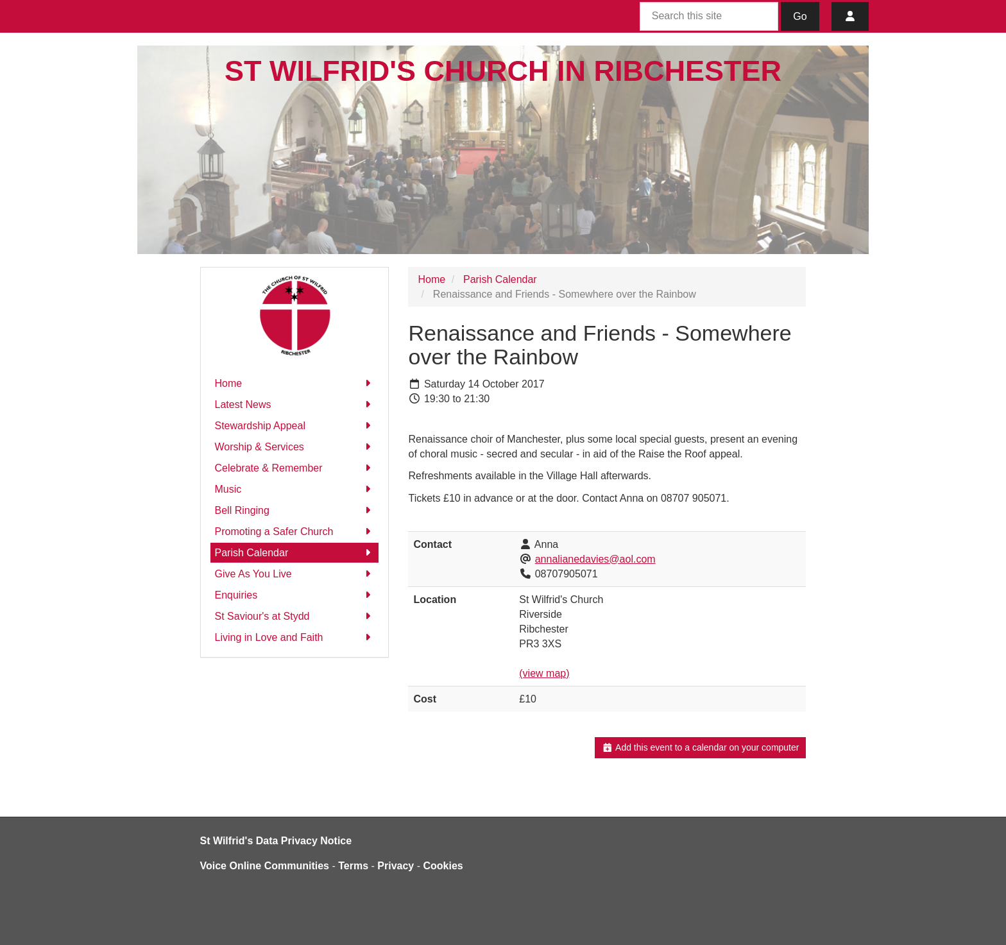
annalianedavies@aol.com (595, 559)
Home (295, 383)
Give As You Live (295, 573)
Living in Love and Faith (295, 637)
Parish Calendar (295, 552)
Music (295, 489)
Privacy (395, 865)
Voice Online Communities (265, 865)
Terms (353, 865)
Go (799, 16)
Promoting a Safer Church (295, 531)
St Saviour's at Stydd (295, 616)
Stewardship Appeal (295, 425)
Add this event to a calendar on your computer (700, 747)
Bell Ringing (295, 510)
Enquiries (295, 595)
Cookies (443, 865)
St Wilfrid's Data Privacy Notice (276, 840)
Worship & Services (295, 446)
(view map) (544, 673)
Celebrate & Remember (295, 468)
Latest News (295, 404)
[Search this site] (709, 16)
